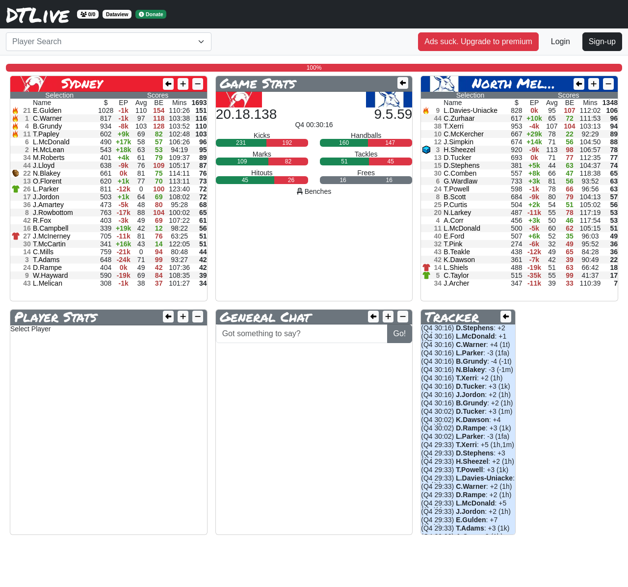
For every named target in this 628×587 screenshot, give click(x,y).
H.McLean (48, 150)
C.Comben (460, 173)
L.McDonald (51, 142)
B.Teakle (457, 252)
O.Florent (47, 181)
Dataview (117, 14)
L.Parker (46, 189)
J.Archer (456, 283)
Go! (399, 333)
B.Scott (455, 197)
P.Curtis (455, 205)
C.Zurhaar (459, 118)
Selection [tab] (59, 95)
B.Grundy (47, 126)
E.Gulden (47, 110)
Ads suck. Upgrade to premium (478, 41)
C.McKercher (464, 134)
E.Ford (454, 236)
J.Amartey (48, 205)
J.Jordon (46, 197)
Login (560, 41)
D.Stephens (461, 165)
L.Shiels (456, 267)
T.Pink (453, 244)
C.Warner (47, 118)
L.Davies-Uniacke (470, 110)
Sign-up (602, 41)
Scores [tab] (158, 95)
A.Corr (453, 220)
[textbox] (102, 42)
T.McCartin (49, 244)
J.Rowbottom (53, 212)
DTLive (37, 14)
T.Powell (456, 189)
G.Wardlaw (460, 181)
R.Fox (42, 220)
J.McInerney (51, 236)
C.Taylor (456, 275)
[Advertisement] (184, 565)
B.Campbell (50, 228)
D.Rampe (47, 267)
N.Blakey (46, 173)
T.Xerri (453, 126)
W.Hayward (50, 275)
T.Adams (46, 260)
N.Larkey (457, 212)
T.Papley (46, 134)
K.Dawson (459, 260)
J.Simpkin (458, 142)
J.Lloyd (43, 165)
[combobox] (108, 41)
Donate (151, 14)
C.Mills (43, 252)
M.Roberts (49, 157)
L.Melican (47, 283)
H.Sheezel (459, 150)
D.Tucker (457, 157)
